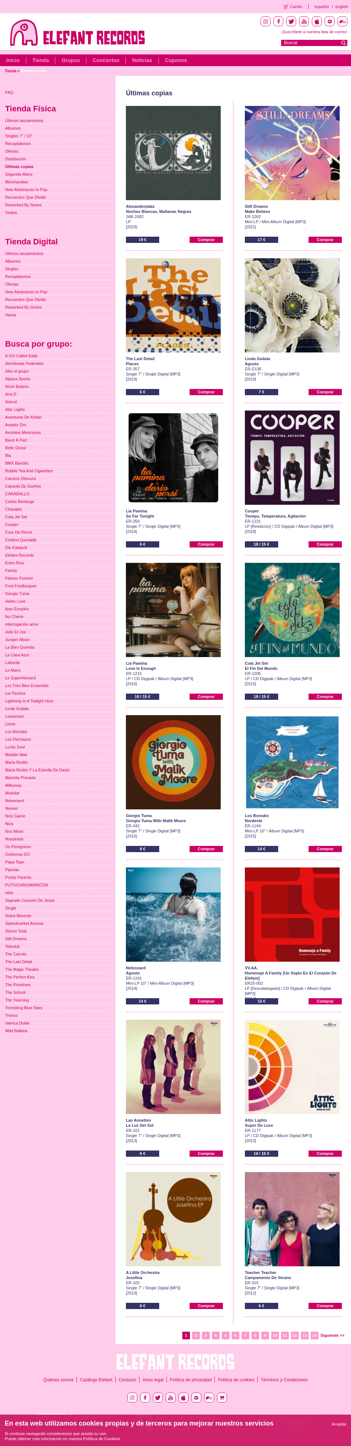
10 (275, 1335)
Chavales (13, 509)
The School (15, 992)
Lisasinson (14, 716)
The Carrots (15, 954)
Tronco (11, 1015)
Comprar (206, 239)
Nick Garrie (15, 816)
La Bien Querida (19, 647)
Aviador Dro (15, 425)
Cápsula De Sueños (23, 486)
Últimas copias (33, 71)
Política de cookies (236, 1379)
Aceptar (339, 1424)
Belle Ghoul (15, 448)
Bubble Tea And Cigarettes (29, 471)
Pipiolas (12, 869)
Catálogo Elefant (96, 1379)
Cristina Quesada (20, 540)
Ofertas (11, 151)
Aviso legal (153, 1379)
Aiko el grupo (17, 371)
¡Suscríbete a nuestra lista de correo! (314, 32)
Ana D (10, 394)
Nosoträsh (14, 839)
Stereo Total (16, 931)
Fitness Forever (19, 578)
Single (10, 908)
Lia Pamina (15, 693)
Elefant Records (19, 555)
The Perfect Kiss (20, 977)
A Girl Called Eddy (21, 356)
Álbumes (13, 128)
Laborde (12, 662)
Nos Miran (14, 831)
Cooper (11, 524)
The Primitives (18, 985)
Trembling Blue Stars (23, 1008)
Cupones (176, 60)
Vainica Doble (17, 1023)
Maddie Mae (16, 754)
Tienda (41, 60)
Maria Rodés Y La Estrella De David (37, 770)
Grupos (70, 60)
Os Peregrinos (18, 846)
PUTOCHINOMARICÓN (26, 885)
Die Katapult (16, 547)
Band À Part (16, 440)
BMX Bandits (17, 463)
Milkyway (13, 785)
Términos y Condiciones (284, 1379)
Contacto (127, 1379)
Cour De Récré (18, 532)
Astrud (11, 402)
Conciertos (106, 60)
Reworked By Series (23, 205)
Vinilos (11, 212)
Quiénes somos (58, 1379)
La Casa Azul (17, 655)
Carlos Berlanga (19, 501)
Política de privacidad (191, 1379)
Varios (10, 315)
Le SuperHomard (20, 678)
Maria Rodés (16, 762)
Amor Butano (17, 386)
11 (285, 1335)
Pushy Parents (18, 877)
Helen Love (15, 601)
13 (304, 1335)
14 (314, 1335)
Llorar (10, 724)
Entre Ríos (14, 563)
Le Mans (12, 670)
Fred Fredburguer (21, 586)
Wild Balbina (16, 1031)
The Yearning (17, 1000)
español (322, 6)
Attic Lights (15, 409)
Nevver (11, 808)
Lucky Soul (15, 747)
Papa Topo (14, 862)
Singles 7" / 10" (18, 136)
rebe (9, 892)
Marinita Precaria (20, 777)
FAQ (9, 92)
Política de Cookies (101, 1439)
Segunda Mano (19, 174)
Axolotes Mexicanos (23, 432)
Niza (9, 823)
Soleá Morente (18, 915)
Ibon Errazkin (17, 609)
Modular (12, 793)
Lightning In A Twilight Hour (29, 701)
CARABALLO (17, 494)
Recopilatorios (18, 143)
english (341, 6)
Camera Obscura (20, 478)
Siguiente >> (332, 1335)
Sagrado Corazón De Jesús (30, 900)
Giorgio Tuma (17, 593)
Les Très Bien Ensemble (27, 685)
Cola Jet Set (16, 517)
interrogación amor (22, 624)
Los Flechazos (18, 739)
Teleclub (12, 946)
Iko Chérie (14, 616)
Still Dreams (16, 938)
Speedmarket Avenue (24, 923)
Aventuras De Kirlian (23, 417)
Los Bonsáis (16, 731)
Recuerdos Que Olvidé (25, 197)
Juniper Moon (17, 639)
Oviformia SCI (17, 854)
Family (11, 570)
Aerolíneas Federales (24, 363)
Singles (11, 269)
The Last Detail (18, 961)
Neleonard (14, 800)
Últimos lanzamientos (24, 120)
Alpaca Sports (17, 379)
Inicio (13, 60)
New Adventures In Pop (26, 189)
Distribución (15, 159)
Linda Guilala (17, 708)
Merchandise (16, 182)
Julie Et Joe (15, 632)
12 (294, 1335)
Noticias (142, 60)
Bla (8, 455)
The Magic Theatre (22, 969)
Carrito (296, 6)
